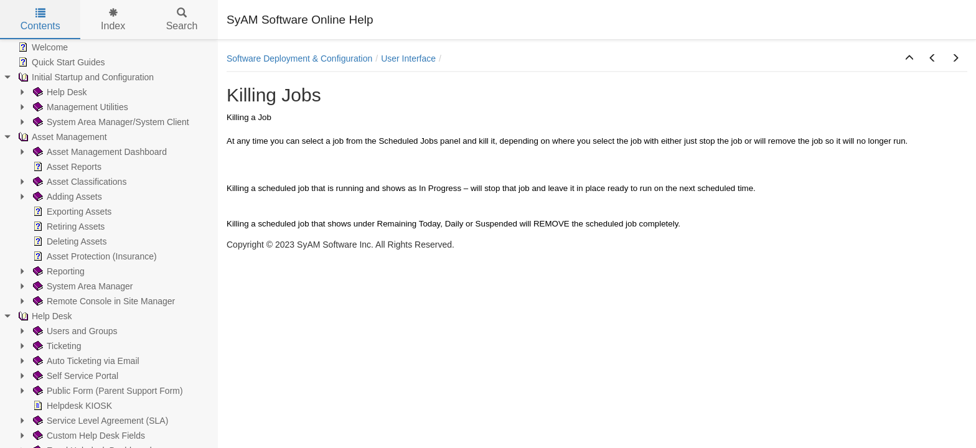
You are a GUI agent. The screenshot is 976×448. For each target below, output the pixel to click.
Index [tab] (113, 19)
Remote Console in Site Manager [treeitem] (102, 301)
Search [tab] (182, 19)
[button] (909, 58)
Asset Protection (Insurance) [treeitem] (93, 256)
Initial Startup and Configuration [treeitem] (85, 77)
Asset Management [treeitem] (61, 136)
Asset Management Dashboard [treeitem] (98, 151)
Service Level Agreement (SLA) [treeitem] (99, 420)
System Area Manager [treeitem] (81, 286)
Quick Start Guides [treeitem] (60, 62)
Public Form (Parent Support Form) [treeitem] (106, 390)
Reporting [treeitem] (57, 271)
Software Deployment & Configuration (299, 58)
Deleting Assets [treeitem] (68, 241)
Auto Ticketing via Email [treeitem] (84, 360)
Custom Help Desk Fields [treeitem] (87, 435)
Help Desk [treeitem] (58, 92)
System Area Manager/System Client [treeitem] (109, 121)
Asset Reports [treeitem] (65, 166)
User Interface (408, 58)
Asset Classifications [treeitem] (78, 181)
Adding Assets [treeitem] (66, 196)
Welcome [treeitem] (42, 47)
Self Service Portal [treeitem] (74, 375)
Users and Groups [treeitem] (74, 331)
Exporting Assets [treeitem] (70, 211)
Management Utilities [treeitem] (79, 107)
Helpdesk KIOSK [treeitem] (71, 405)
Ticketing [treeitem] (56, 345)
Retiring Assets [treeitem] (67, 226)
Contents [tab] (40, 19)
